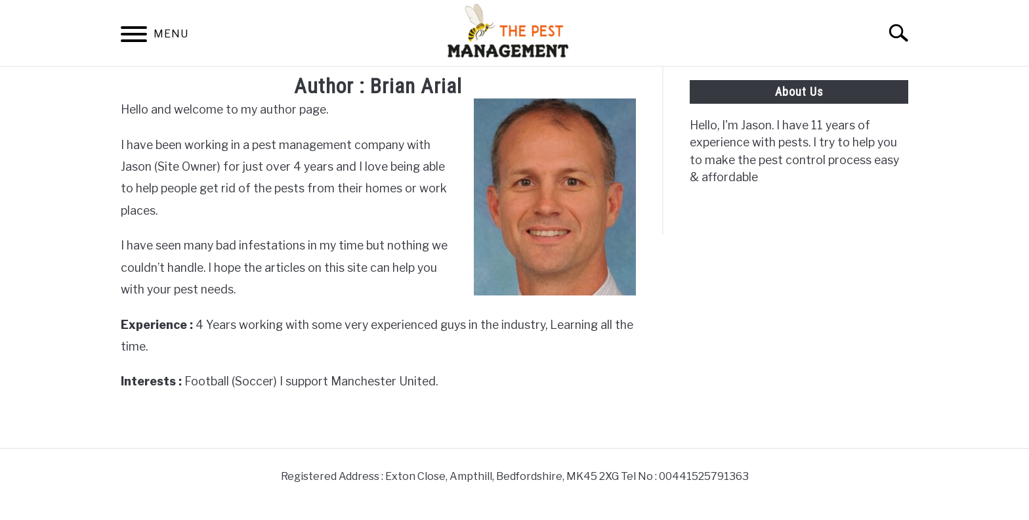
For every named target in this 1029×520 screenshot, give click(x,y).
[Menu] (134, 36)
